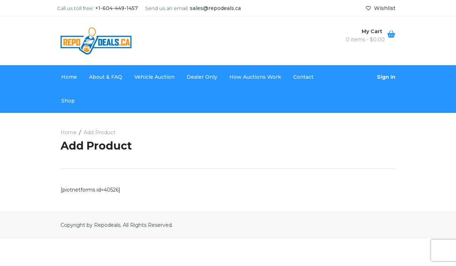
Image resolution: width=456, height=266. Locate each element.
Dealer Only (202, 77)
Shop (68, 101)
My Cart (373, 31)
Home (69, 77)
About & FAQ (105, 77)
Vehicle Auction (154, 77)
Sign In (386, 77)
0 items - (365, 39)
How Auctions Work (255, 77)
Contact (303, 77)
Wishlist (380, 8)
